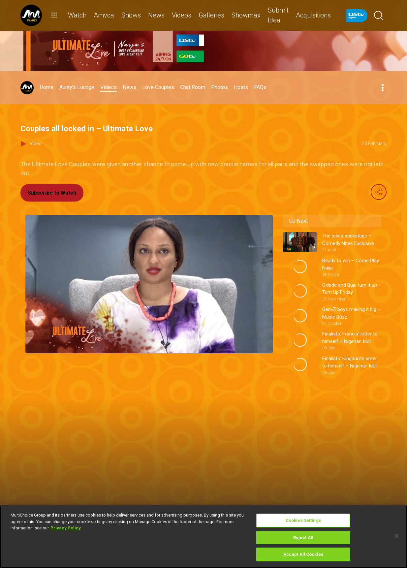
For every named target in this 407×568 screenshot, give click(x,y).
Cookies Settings (303, 520)
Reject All (303, 537)
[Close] (396, 536)
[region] (203, 536)
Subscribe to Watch (52, 193)
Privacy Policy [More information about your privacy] (65, 527)
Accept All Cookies (303, 554)
